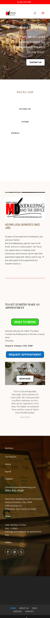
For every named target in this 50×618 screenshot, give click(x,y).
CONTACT (29, 611)
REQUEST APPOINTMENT (25, 354)
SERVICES (17, 611)
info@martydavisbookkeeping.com (20, 487)
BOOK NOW (25, 378)
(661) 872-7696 (25, 2)
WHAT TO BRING (25, 322)
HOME (13, 608)
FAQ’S (34, 608)
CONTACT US (35, 62)
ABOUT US (24, 608)
